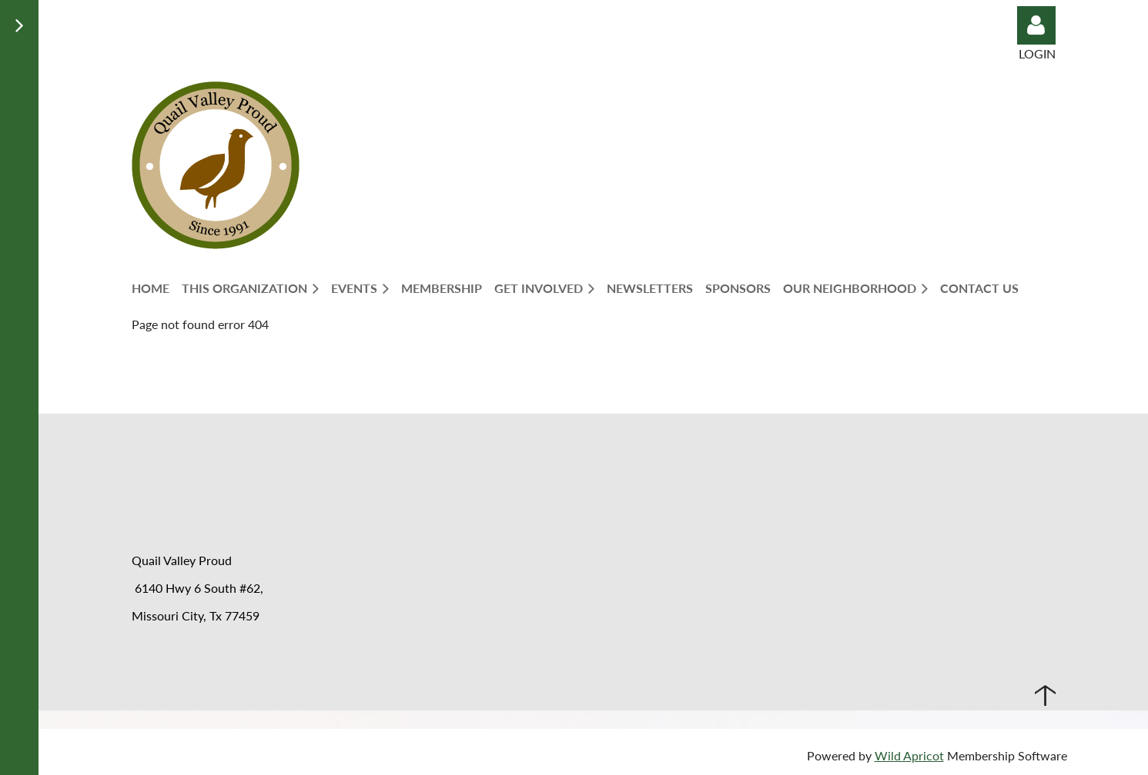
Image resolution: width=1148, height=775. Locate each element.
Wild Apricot (909, 755)
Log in (1036, 25)
